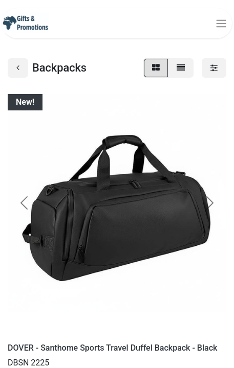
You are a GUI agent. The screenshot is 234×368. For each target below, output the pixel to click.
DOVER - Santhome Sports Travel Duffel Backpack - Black (112, 348)
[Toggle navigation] (221, 23)
